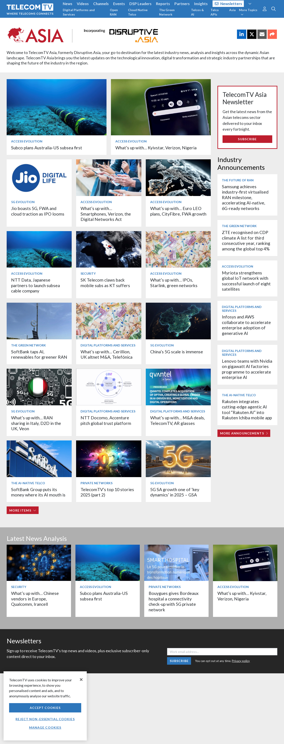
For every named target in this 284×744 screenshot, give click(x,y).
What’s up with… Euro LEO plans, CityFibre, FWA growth (178, 211)
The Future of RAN (238, 180)
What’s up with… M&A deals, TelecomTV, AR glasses (177, 420)
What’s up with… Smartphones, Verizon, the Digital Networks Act (106, 214)
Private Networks (96, 483)
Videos (83, 3)
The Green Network (167, 12)
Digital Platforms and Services (79, 12)
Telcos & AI (197, 12)
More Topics (248, 12)
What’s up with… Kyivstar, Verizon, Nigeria (156, 147)
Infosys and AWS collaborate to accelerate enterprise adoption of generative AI (246, 325)
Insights (201, 3)
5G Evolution (23, 202)
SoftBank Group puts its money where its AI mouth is (38, 492)
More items (22, 510)
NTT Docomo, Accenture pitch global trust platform (106, 420)
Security (88, 273)
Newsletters (228, 3)
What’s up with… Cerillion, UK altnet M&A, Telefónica (106, 354)
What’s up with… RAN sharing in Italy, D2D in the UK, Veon (36, 423)
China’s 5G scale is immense (176, 351)
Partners (182, 3)
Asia (232, 10)
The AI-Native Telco (28, 483)
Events (119, 3)
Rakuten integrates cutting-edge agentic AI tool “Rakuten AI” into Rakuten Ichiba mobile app (247, 409)
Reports (163, 3)
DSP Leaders (140, 3)
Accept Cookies (45, 708)
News (67, 3)
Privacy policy (241, 661)
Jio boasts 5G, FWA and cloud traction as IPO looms (37, 211)
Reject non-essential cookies (45, 719)
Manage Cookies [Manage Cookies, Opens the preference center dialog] (45, 727)
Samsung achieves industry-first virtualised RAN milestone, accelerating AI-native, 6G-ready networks (245, 197)
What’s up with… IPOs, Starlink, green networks (173, 282)
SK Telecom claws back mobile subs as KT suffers (105, 282)
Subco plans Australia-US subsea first (46, 147)
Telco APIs (215, 12)
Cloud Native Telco (138, 12)
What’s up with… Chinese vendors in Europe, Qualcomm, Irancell (35, 599)
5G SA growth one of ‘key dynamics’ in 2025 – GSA (174, 492)
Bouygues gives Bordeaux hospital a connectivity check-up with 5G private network (174, 601)
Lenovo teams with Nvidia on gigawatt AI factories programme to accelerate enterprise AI (247, 369)
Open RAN (114, 12)
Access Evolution (26, 141)
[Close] (81, 679)
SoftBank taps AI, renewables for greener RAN (39, 354)
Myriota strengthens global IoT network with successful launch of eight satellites (246, 281)
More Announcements (244, 433)
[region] (45, 705)
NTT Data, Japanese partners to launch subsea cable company (35, 285)
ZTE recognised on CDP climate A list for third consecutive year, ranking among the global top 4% (246, 240)
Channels (101, 3)
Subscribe (247, 139)
